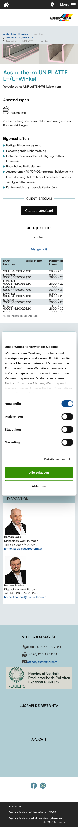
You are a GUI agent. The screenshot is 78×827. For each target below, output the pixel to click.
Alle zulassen (39, 472)
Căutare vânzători (39, 210)
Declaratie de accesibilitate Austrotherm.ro (35, 818)
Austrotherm (16, 806)
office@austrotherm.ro (42, 662)
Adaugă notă (39, 249)
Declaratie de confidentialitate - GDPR (32, 812)
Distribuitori (52, 4)
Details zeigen (54, 459)
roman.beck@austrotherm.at (23, 549)
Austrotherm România (16, 34)
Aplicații (39, 739)
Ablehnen (39, 486)
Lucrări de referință (39, 705)
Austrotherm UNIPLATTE (19, 37)
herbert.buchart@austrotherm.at (25, 597)
